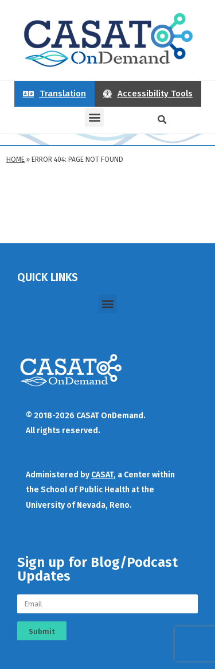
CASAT (102, 475)
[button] (94, 117)
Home (15, 159)
